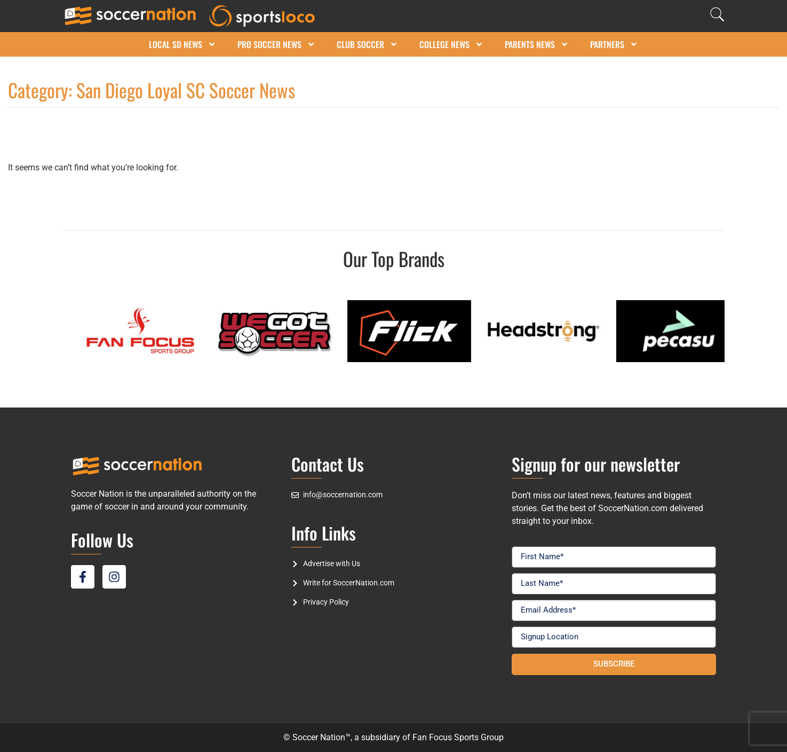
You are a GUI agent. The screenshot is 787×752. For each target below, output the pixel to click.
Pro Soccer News (276, 44)
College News (451, 44)
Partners (614, 44)
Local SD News (182, 44)
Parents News (537, 44)
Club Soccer (367, 44)
